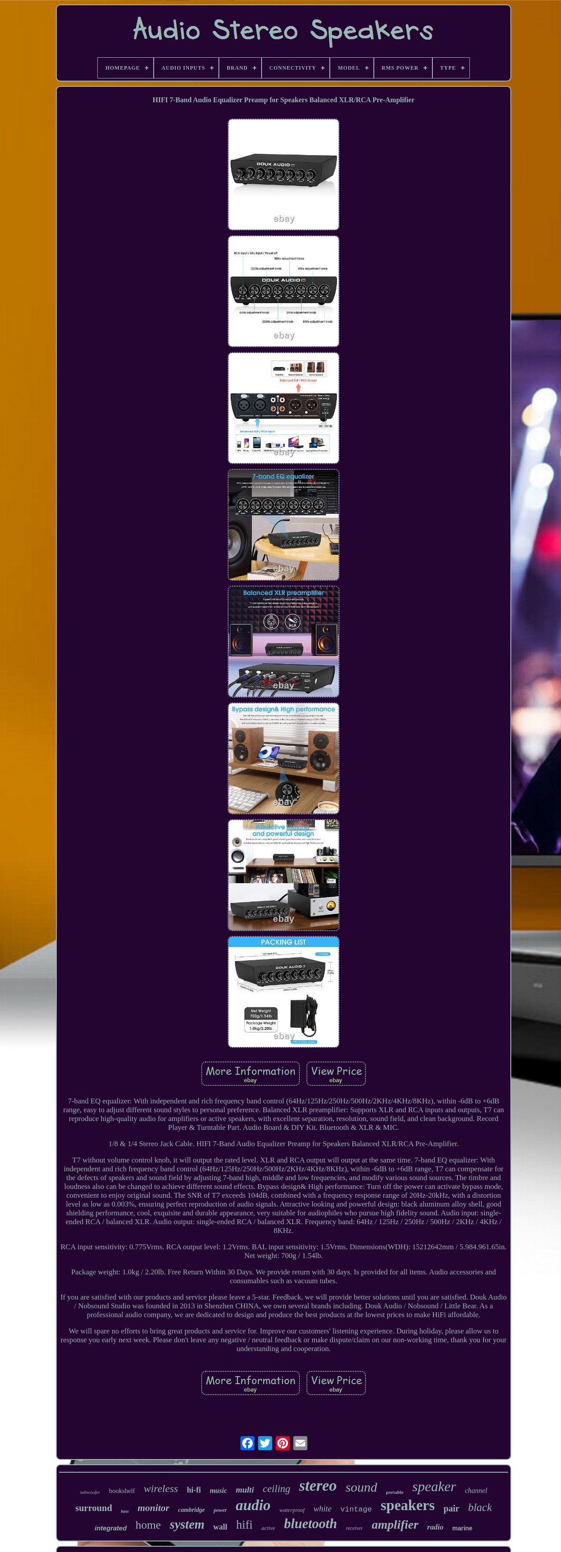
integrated (111, 1528)
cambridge (191, 1510)
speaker (434, 1486)
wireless (161, 1488)
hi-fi (194, 1489)
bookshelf (122, 1490)
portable (395, 1492)
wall (220, 1526)
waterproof (292, 1510)
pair (451, 1508)
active (268, 1528)
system (187, 1524)
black (480, 1507)
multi (245, 1489)
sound (361, 1487)
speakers (407, 1505)
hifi (244, 1524)
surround (93, 1508)
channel (476, 1490)
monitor (153, 1507)
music (218, 1490)
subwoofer (90, 1492)
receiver (354, 1528)
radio (435, 1527)
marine (462, 1528)
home (148, 1525)
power (220, 1510)
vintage (356, 1509)
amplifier (395, 1524)
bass (125, 1511)
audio (253, 1505)
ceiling (277, 1488)
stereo (318, 1485)
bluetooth (310, 1523)
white (323, 1508)
